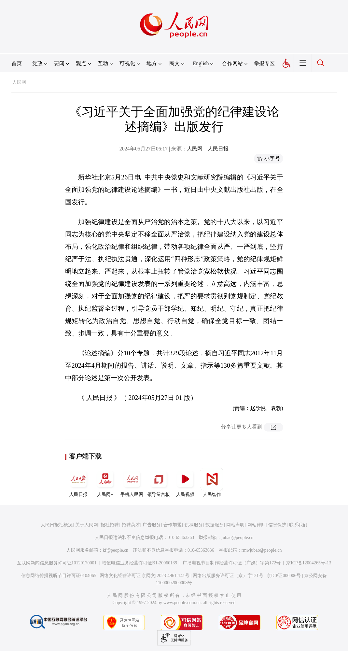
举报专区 (264, 63)
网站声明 (235, 524)
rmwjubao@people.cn (262, 550)
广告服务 (152, 524)
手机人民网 (131, 482)
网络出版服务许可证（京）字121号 (228, 575)
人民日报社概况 (57, 524)
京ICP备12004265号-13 (308, 562)
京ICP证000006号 (284, 575)
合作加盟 (172, 524)
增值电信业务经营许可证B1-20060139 (139, 562)
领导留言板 (158, 482)
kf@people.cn (116, 550)
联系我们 (298, 524)
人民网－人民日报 (208, 148)
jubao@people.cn (237, 537)
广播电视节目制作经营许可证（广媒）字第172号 (232, 562)
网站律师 (256, 524)
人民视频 (185, 482)
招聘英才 (131, 524)
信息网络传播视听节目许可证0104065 (58, 575)
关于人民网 (86, 524)
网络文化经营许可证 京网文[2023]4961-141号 (145, 575)
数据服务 (214, 524)
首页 (16, 63)
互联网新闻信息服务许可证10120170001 (57, 562)
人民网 (19, 82)
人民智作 (212, 482)
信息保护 (277, 524)
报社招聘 (110, 524)
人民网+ (105, 482)
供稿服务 (194, 524)
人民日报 (78, 482)
